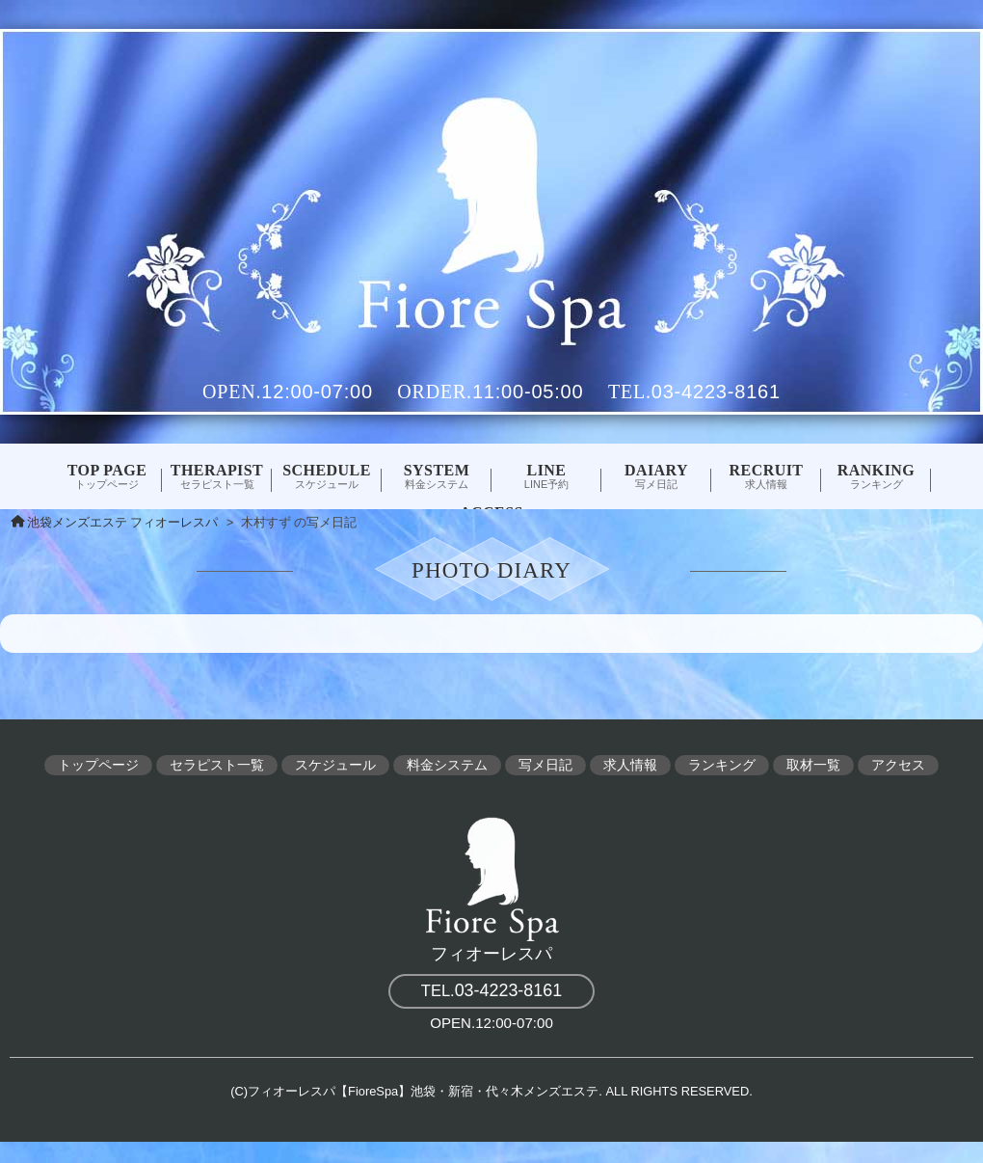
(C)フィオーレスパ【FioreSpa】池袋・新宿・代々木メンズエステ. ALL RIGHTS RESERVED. (491, 1091)
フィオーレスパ (491, 886)
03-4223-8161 (716, 391)
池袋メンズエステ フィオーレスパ (123, 522)
